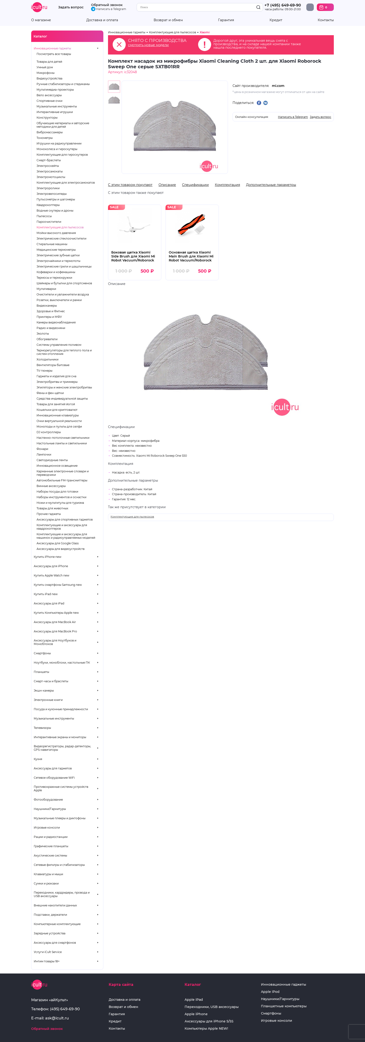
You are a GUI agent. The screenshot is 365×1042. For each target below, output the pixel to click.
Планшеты (41, 672)
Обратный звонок (107, 5)
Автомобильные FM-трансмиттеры (62, 480)
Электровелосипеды (52, 193)
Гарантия (226, 20)
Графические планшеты (51, 846)
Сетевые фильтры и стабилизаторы (59, 865)
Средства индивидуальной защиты (62, 398)
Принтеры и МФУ (49, 317)
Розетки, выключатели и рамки (59, 300)
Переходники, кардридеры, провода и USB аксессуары (62, 894)
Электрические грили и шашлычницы (64, 266)
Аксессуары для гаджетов (53, 768)
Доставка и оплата (102, 20)
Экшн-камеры (44, 690)
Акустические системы (50, 855)
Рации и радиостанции (51, 837)
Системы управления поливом (59, 344)
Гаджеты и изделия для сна (56, 376)
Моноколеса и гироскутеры (57, 149)
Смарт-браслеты (49, 160)
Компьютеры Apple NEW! (206, 1028)
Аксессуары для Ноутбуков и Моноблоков (55, 642)
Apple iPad (194, 999)
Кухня (38, 759)
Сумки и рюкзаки (46, 883)
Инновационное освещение (57, 465)
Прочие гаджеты (49, 514)
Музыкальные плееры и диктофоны (59, 818)
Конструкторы (47, 117)
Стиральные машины (52, 244)
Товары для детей (49, 61)
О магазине (41, 20)
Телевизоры (42, 728)
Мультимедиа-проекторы (55, 89)
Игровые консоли (47, 827)
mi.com (278, 86)
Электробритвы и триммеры (57, 382)
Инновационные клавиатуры (58, 415)
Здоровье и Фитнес (51, 311)
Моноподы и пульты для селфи (59, 426)
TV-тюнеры (44, 370)
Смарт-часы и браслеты (51, 681)
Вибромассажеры (50, 132)
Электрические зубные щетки (58, 255)
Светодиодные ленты (52, 460)
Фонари (42, 449)
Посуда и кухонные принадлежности (61, 709)
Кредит (276, 20)
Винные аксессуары (51, 486)
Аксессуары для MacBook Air (55, 622)
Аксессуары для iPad (49, 603)
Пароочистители (49, 221)
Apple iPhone (196, 1014)
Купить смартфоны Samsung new (58, 584)
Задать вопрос (71, 7)
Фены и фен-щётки (50, 393)
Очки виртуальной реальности (59, 421)
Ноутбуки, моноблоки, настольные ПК (62, 662)
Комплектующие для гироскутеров (62, 154)
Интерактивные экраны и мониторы (60, 737)
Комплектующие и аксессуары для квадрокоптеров (62, 526)
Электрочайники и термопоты (58, 261)
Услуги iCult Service (48, 952)
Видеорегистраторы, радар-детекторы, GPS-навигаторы (62, 747)
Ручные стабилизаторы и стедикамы (63, 84)
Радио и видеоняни (51, 328)
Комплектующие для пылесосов (60, 227)
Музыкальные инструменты (57, 106)
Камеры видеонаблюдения (56, 322)
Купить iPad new (46, 594)
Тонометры (45, 138)
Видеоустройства (49, 78)
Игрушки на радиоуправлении (59, 143)
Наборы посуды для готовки (57, 491)
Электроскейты (48, 166)
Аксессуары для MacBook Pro (55, 631)
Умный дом (45, 67)
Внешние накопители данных (55, 905)
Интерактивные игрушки (55, 112)
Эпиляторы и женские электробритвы (64, 387)
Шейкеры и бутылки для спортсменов (64, 283)
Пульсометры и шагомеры (56, 199)
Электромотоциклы (51, 177)
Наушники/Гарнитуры (50, 809)
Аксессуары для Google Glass (58, 543)
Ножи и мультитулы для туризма (60, 502)
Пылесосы (44, 216)
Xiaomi (205, 32)
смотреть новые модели (148, 45)
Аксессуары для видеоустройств (60, 549)
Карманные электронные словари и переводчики (63, 473)
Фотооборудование (48, 799)
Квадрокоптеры (48, 205)
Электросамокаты (50, 171)
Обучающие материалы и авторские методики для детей (63, 124)
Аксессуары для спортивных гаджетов (65, 519)
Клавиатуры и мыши (48, 874)
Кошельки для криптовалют (57, 409)
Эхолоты (43, 333)
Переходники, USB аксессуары (212, 1007)
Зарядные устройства (49, 933)
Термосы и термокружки (54, 277)
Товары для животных (52, 508)
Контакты (326, 20)
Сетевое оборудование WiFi (54, 777)
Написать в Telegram (108, 9)
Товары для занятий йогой (56, 404)
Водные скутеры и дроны (55, 210)
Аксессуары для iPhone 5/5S (209, 1021)
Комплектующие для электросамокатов (66, 182)
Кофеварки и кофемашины (56, 272)
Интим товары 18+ (47, 961)
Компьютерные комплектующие (57, 924)
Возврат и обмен (168, 20)
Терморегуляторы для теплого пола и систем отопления (64, 352)
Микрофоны (45, 73)
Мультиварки (46, 289)
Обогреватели (47, 339)
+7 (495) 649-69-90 (282, 5)
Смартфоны (42, 653)
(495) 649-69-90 (65, 1009)
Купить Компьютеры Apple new (56, 612)
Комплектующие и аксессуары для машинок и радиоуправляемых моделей (66, 535)
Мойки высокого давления (56, 233)
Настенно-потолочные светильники (63, 437)
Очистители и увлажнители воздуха (63, 294)
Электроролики (48, 188)
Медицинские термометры (56, 249)
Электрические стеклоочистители (61, 238)
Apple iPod (270, 992)
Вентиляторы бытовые (53, 365)
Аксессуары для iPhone (51, 566)
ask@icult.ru (57, 1018)
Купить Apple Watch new (51, 575)
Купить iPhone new (47, 557)
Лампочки (44, 454)
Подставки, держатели (50, 914)
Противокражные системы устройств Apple (61, 788)
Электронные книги (48, 700)
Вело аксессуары (49, 95)
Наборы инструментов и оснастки (61, 497)
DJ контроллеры (49, 432)
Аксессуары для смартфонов (55, 942)
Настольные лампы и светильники (62, 443)
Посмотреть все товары (54, 54)
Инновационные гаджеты (52, 48)
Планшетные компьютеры (284, 1006)
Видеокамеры (47, 305)
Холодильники (47, 359)
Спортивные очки (49, 101)
